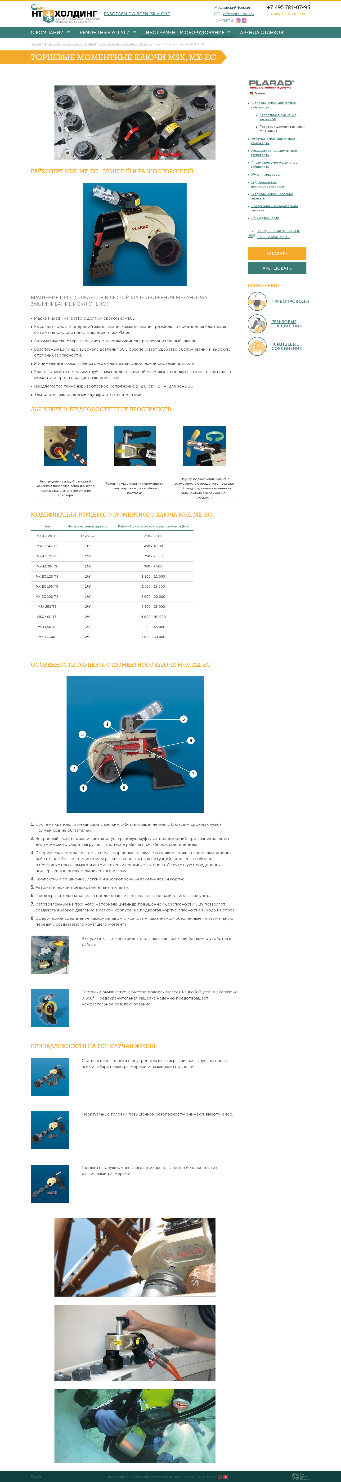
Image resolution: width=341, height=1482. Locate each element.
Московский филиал (232, 7)
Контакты (223, 20)
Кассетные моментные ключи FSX (278, 117)
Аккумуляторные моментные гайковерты (274, 153)
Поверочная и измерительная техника (274, 208)
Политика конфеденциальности (162, 1476)
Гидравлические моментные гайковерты (273, 105)
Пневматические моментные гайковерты (274, 165)
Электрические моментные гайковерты (273, 141)
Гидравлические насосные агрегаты (272, 196)
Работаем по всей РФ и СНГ (137, 13)
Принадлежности (265, 218)
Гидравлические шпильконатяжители (267, 184)
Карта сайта (117, 1476)
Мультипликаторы (265, 175)
